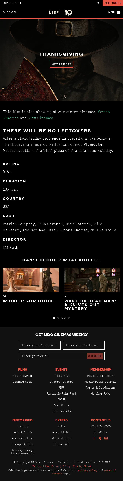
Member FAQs (100, 393)
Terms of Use (41, 466)
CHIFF (61, 399)
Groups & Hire (22, 444)
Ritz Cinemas (40, 118)
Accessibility (22, 438)
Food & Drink (22, 432)
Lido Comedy (61, 411)
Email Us (100, 432)
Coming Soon (22, 381)
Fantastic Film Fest (61, 393)
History (22, 426)
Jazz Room (61, 405)
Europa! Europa (61, 381)
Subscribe (95, 356)
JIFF (61, 387)
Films (22, 369)
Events (61, 369)
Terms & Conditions (101, 387)
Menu (114, 12)
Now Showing (22, 375)
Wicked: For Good (28, 301)
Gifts (61, 426)
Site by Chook (81, 466)
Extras (61, 420)
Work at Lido (61, 438)
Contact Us (100, 420)
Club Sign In (112, 3)
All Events (61, 375)
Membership (100, 369)
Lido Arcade (61, 444)
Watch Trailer (61, 64)
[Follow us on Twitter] (99, 438)
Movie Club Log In (100, 375)
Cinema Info (22, 420)
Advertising (61, 432)
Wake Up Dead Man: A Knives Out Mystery (90, 305)
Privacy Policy (61, 466)
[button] (54, 318)
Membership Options (100, 381)
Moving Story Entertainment (22, 451)
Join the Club (12, 3)
